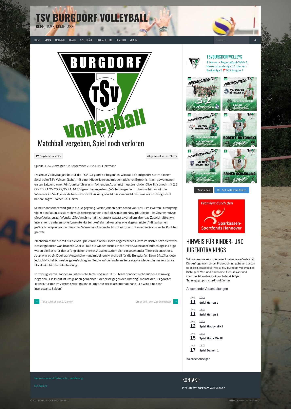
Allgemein (153, 156)
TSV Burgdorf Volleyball (92, 17)
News (48, 40)
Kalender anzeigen (198, 359)
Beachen (121, 40)
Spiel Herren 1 (208, 314)
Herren (164, 156)
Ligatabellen (104, 40)
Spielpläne (86, 40)
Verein (133, 40)
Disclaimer (40, 385)
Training (60, 40)
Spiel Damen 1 (209, 350)
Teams (72, 40)
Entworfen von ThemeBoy (245, 400)
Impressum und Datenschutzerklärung (58, 378)
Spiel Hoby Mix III (210, 338)
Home (37, 40)
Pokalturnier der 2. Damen (53, 301)
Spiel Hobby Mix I (211, 326)
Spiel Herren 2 (208, 302)
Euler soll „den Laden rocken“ (157, 301)
